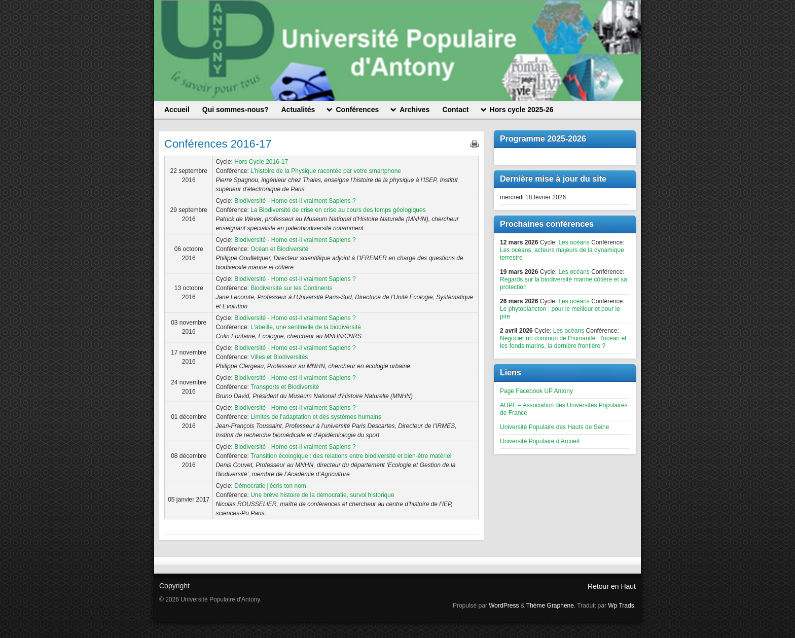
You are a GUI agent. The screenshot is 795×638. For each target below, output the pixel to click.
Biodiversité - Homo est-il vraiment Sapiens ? (294, 200)
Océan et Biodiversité (279, 249)
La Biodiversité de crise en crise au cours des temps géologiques (338, 210)
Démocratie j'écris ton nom (270, 485)
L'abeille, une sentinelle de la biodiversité (305, 327)
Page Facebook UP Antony (536, 391)
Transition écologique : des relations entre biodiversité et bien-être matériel (350, 455)
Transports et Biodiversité (284, 387)
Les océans (573, 242)
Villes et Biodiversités (279, 357)
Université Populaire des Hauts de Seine (554, 427)
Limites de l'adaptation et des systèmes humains (315, 416)
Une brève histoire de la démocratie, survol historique (322, 495)
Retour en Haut (612, 586)
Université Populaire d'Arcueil (539, 441)
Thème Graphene (550, 605)
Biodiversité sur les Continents (291, 288)
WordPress (504, 605)
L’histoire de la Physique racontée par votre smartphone (325, 170)
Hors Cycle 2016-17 (261, 161)
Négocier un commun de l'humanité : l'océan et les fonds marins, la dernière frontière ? (563, 342)
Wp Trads (621, 605)
